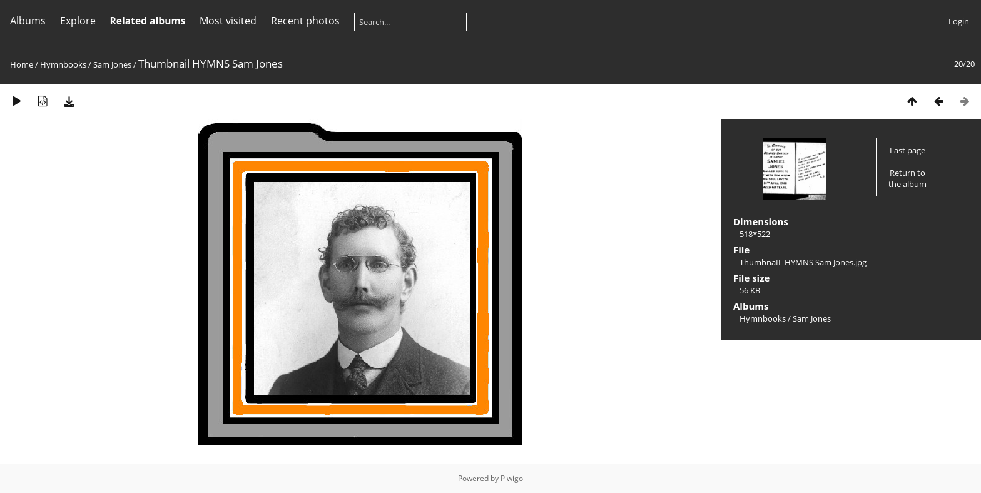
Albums (28, 21)
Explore (78, 21)
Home (21, 64)
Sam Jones (112, 64)
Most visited (228, 21)
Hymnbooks (63, 64)
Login (958, 21)
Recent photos (305, 21)
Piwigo (512, 478)
